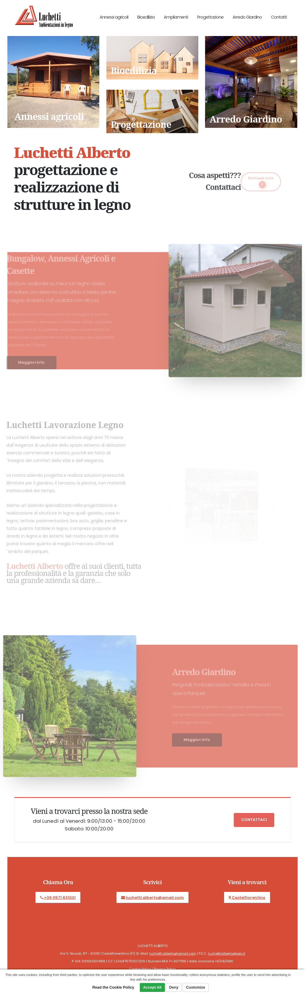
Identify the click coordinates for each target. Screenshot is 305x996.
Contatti (279, 17)
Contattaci (254, 819)
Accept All (152, 987)
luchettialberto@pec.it (226, 953)
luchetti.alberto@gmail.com (152, 897)
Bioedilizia (146, 17)
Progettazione (210, 17)
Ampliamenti (176, 17)
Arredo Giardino (247, 17)
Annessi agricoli (114, 17)
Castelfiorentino (247, 897)
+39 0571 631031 (58, 897)
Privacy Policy (165, 968)
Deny (173, 987)
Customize (195, 987)
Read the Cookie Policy (113, 987)
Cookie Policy (140, 968)
